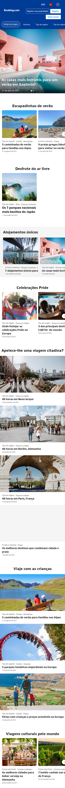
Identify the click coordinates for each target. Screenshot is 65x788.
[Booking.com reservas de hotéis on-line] (11, 10)
